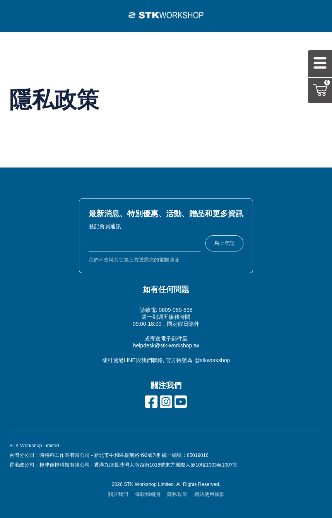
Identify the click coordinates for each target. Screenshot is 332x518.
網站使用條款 (209, 494)
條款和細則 (147, 494)
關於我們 (118, 494)
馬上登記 (224, 243)
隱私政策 (177, 494)
